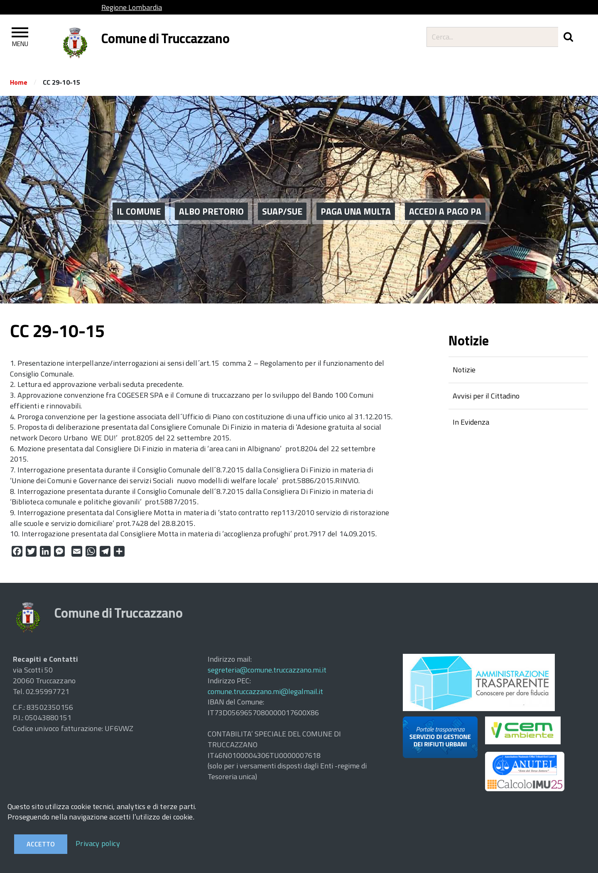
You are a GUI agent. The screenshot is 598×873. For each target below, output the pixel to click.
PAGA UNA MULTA (356, 199)
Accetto (41, 844)
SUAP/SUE (282, 199)
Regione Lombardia (131, 7)
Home (18, 82)
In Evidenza (471, 422)
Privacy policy (98, 843)
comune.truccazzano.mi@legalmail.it (265, 691)
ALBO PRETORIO (211, 199)
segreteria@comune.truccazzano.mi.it (267, 669)
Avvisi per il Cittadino (486, 395)
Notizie (464, 369)
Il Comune (139, 199)
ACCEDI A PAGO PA (445, 199)
